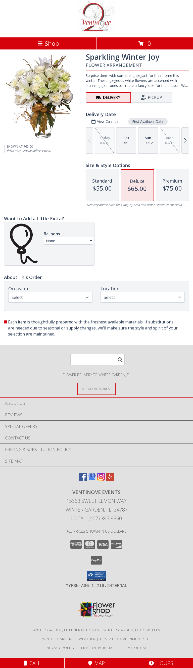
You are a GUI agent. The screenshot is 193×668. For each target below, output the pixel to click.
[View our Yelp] (110, 479)
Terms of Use (134, 647)
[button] (96, 576)
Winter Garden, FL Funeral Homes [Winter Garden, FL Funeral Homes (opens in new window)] (66, 630)
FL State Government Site (125, 639)
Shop (48, 43)
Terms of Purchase (98, 647)
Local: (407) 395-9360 (96, 518)
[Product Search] (97, 359)
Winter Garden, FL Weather (69, 639)
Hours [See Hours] (161, 663)
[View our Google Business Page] (92, 479)
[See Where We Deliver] (96, 388)
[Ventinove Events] (96, 30)
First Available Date (148, 121)
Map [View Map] (96, 663)
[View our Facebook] (83, 479)
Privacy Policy (60, 647)
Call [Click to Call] (32, 663)
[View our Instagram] (101, 479)
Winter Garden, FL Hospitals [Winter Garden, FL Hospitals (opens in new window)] (132, 630)
